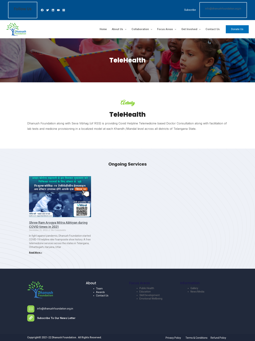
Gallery (194, 288)
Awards (100, 292)
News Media (197, 291)
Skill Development (149, 295)
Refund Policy (218, 337)
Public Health (146, 288)
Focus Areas (166, 29)
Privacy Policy (173, 337)
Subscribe (190, 9)
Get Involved (191, 29)
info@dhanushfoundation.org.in (55, 308)
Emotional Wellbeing (150, 298)
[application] (124, 29)
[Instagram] (63, 10)
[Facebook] (42, 10)
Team (99, 288)
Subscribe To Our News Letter (56, 318)
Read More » (35, 252)
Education (145, 291)
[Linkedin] (53, 10)
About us (119, 29)
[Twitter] (47, 10)
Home (103, 29)
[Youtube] (58, 10)
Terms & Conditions (196, 337)
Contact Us (213, 29)
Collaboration (142, 29)
